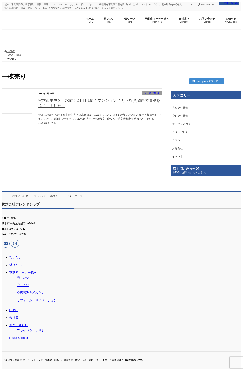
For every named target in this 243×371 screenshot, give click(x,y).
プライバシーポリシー (47, 195)
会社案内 (15, 317)
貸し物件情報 (180, 115)
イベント (177, 156)
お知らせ (177, 148)
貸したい (23, 285)
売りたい (23, 277)
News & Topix (18, 337)
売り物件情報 (151, 93)
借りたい (15, 265)
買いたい (15, 257)
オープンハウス (181, 123)
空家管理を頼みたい (31, 292)
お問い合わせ (229, 3)
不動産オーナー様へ (23, 272)
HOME (13, 310)
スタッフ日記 (180, 132)
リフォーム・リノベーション (37, 300)
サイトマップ (74, 195)
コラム (176, 140)
